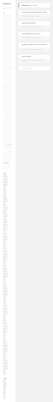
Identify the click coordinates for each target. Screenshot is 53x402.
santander (4, 130)
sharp (7, 133)
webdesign (5, 158)
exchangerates (8, 56)
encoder (9, 54)
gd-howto (7, 65)
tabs (5, 143)
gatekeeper (4, 65)
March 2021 (5, 196)
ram (10, 123)
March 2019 (5, 211)
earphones (6, 52)
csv (7, 41)
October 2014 (5, 274)
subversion (10, 141)
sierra (10, 133)
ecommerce (4, 53)
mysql (4, 104)
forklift (7, 62)
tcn (4, 144)
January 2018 (5, 222)
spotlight (4, 139)
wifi (6, 160)
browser (6, 29)
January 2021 (5, 199)
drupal (11, 51)
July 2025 (4, 187)
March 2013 (5, 303)
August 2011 (5, 332)
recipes (9, 124)
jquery (8, 87)
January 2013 (5, 306)
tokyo (4, 148)
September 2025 (5, 184)
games (10, 64)
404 (10, 14)
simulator (4, 134)
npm (9, 107)
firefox (11, 59)
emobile (4, 54)
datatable (7, 42)
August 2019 (5, 210)
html (7, 75)
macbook (10, 93)
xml (7, 168)
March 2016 (5, 248)
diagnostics (7, 45)
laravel (9, 89)
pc (10, 113)
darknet (9, 41)
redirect (7, 125)
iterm (9, 82)
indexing (6, 79)
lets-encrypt (7, 90)
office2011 (10, 108)
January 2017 (5, 234)
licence (10, 90)
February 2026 (5, 176)
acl (6, 15)
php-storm (10, 116)
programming (7, 122)
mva (10, 103)
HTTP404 (4, 396)
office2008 (7, 108)
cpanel (9, 39)
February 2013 (5, 305)
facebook (8, 57)
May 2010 (4, 355)
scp (6, 130)
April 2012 (4, 320)
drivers (8, 50)
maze (8, 97)
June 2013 (4, 299)
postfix (9, 120)
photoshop (4, 116)
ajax (8, 16)
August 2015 (5, 259)
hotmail (10, 73)
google (10, 67)
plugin (10, 118)
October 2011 (5, 329)
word (11, 161)
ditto (9, 47)
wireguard (8, 161)
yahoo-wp (10, 168)
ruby (8, 129)
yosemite (7, 169)
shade (9, 132)
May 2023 (4, 190)
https (5, 76)
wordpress (6, 163)
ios (10, 80)
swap (6, 142)
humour (7, 76)
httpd (4, 76)
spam (7, 138)
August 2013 (5, 296)
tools (5, 148)
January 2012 (5, 325)
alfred (9, 16)
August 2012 (5, 314)
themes (4, 146)
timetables (4, 147)
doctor (10, 48)
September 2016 (5, 239)
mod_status (8, 101)
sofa (7, 136)
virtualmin (9, 155)
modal (6, 100)
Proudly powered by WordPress (26, 68)
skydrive (10, 134)
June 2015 (4, 262)
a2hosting (4, 15)
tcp (5, 144)
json (9, 87)
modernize (8, 100)
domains (8, 49)
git (6, 66)
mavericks (10, 96)
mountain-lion (7, 102)
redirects (9, 125)
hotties (4, 74)
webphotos (6, 159)
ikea (8, 77)
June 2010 (4, 354)
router (5, 129)
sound (9, 137)
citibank (4, 34)
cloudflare (7, 34)
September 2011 (5, 331)
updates (10, 152)
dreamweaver (5, 50)
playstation (7, 118)
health (7, 70)
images (11, 78)
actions (8, 15)
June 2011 (4, 335)
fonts (10, 61)
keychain (7, 88)
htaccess (4, 75)
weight (10, 159)
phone (11, 114)
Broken (4, 381)
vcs (6, 154)
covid (6, 39)
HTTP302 (4, 392)
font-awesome (8, 61)
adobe (10, 15)
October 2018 (5, 216)
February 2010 (5, 360)
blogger (9, 25)
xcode (6, 168)
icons (6, 77)
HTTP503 (4, 398)
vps (10, 156)
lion (5, 91)
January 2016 (5, 251)
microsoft (4, 99)
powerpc (8, 121)
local (10, 92)
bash (10, 23)
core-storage (7, 37)
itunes (11, 82)
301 (6, 14)
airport (6, 16)
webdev (8, 158)
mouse (10, 102)
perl (6, 114)
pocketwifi (7, 119)
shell (8, 133)
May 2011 (4, 337)
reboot (6, 124)
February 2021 (5, 198)
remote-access (10, 127)
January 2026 (5, 178)
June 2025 (4, 188)
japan (4, 84)
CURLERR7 (4, 387)
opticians (10, 109)
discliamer (10, 46)
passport (7, 112)
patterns (4, 113)
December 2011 (5, 326)
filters (7, 59)
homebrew (10, 72)
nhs (11, 106)
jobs (3, 87)
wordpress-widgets (8, 165)
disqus (7, 47)
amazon (4, 17)
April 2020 (4, 205)
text (11, 145)
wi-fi (11, 159)
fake (3, 58)
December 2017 (5, 224)
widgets (4, 160)
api (8, 19)
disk (3, 47)
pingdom (9, 117)
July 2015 (4, 260)
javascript (5, 85)
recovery (4, 125)
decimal (4, 43)
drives (11, 50)
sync (8, 142)
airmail (4, 16)
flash (6, 60)
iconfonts (4, 77)
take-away (10, 143)
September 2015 (5, 257)
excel (10, 55)
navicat (6, 104)
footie (5, 62)
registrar (4, 127)
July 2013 (4, 297)
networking (5, 106)
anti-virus (8, 17)
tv (10, 149)
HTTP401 (4, 393)
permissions (8, 114)
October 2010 (5, 348)
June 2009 (4, 372)
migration (7, 99)
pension (4, 114)
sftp (7, 132)
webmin (4, 159)
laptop (6, 89)
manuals (11, 95)
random (4, 124)
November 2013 (5, 291)
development (7, 44)
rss (6, 129)
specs (9, 138)
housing (8, 74)
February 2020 (5, 207)
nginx (10, 106)
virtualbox (6, 155)
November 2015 (5, 254)
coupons (7, 38)
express (4, 57)
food (3, 62)
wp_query (11, 167)
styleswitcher (10, 140)
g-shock (6, 64)
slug (8, 135)
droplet (9, 51)
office (5, 108)
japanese (9, 84)
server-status (5, 132)
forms (9, 62)
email (9, 53)
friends (10, 63)
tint (9, 147)
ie (7, 77)
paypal (7, 113)
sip (6, 134)
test (10, 145)
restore (6, 128)
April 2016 (4, 247)
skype (4, 135)
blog (7, 25)
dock (3, 48)
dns (10, 47)
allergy (11, 16)
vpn (8, 156)
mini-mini (10, 99)
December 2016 (5, 236)
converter (7, 36)
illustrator (4, 78)
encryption (4, 55)
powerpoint (10, 121)
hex (8, 71)
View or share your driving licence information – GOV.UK (34, 12)
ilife (9, 77)
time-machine (8, 146)
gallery (8, 64)
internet (6, 80)
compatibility (10, 35)
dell (5, 43)
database (4, 42)
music (9, 103)
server (11, 131)
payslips (9, 113)
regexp (9, 126)
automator (4, 22)
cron (10, 40)
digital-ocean (6, 46)
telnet (4, 145)
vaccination (4, 154)
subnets (4, 141)
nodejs (7, 107)
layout (4, 90)
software (4, 137)
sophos (7, 137)
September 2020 (5, 201)
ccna (11, 31)
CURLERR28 (4, 383)
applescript (8, 20)
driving (4, 51)
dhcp (10, 44)
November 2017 (5, 225)
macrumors (9, 94)
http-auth (11, 75)
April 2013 (4, 302)
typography (7, 151)
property (10, 122)
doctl (8, 48)
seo (9, 131)
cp (7, 39)
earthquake (10, 52)
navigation (9, 104)
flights (11, 60)
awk (8, 22)
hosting (6, 73)
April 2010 (4, 357)
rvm (9, 129)
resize (4, 128)
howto (10, 74)
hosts (8, 73)
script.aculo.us (9, 130)
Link (23, 16)
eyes (6, 57)
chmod (6, 33)
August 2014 (5, 277)
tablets (4, 143)
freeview (8, 63)
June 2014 (4, 280)
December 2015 (5, 253)
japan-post (6, 84)
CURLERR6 (4, 386)
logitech (6, 93)
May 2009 (4, 374)
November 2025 (5, 181)
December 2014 (5, 271)
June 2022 (4, 193)
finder (9, 59)
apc (7, 19)
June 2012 (4, 317)
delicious (38, 60)
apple (10, 19)
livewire (8, 92)
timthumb (7, 147)
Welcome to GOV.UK (26, 56)
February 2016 (5, 250)
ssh (7, 139)
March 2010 (5, 358)
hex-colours (10, 71)
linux (4, 91)
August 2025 (5, 185)
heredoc (6, 71)
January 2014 (5, 288)
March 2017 (5, 233)
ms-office (6, 103)
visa (3, 156)
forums (4, 63)
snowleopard (5, 136)
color (11, 34)
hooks (4, 73)
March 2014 (5, 285)
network (4, 105)
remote (7, 127)
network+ (7, 105)
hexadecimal (5, 72)
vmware (7, 156)
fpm (6, 63)
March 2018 (5, 219)
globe (10, 66)
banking (6, 23)
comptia (4, 36)
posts (5, 121)
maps (4, 96)
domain (6, 49)
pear (11, 113)
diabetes (4, 45)
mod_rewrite (5, 101)
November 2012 (5, 309)
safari (11, 129)
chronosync (8, 33)
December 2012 (5, 308)
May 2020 (4, 204)
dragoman (10, 49)
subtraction (6, 141)
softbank (10, 136)
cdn (3, 32)
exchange (4, 56)
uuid (9, 153)
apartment (7, 18)
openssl (8, 109)
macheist (4, 94)
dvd (3, 52)
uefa (3, 152)
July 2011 (4, 334)
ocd (3, 108)
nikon (4, 107)
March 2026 (5, 175)
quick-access (8, 123)
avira (7, 22)
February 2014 (5, 286)
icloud (10, 76)
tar (3, 144)
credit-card (7, 40)
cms (9, 34)
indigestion (8, 79)
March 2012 (5, 322)
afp (11, 15)
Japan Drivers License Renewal (28, 23)
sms (9, 135)
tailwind (7, 143)
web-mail (8, 157)
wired (6, 161)
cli (5, 34)
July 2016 (4, 242)
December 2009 (5, 363)
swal (5, 142)
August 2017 (5, 230)
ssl (11, 139)
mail (4, 95)
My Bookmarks (7, 3)
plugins (4, 119)
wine (4, 161)
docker (5, 48)
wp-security (7, 167)
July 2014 (4, 279)
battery (4, 24)
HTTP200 (4, 389)
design (10, 43)
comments (4, 35)
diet (3, 46)
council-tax (4, 38)
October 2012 (5, 311)
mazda (7, 97)
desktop (4, 44)
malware (6, 95)
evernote (8, 55)
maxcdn (4, 97)
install (4, 80)
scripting (4, 131)
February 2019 (5, 213)
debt (10, 42)
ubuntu (10, 151)
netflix (11, 104)
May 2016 (4, 245)
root (3, 129)
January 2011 (5, 343)
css (6, 41)
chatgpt (8, 32)
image (9, 78)
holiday (8, 72)
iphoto (8, 81)
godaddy (8, 67)
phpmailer (4, 117)
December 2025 (5, 179)
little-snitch (7, 91)
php (8, 116)
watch (11, 156)
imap (4, 79)
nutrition (11, 107)
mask (8, 96)
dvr (4, 52)
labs (10, 88)
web (6, 157)
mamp (8, 95)
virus (11, 155)
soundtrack (4, 138)
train (11, 148)
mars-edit (6, 96)
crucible (4, 41)
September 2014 (5, 276)
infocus (11, 79)
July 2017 (4, 231)
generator (4, 66)
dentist (7, 43)
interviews (8, 80)
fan (4, 58)
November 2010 (5, 346)
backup (4, 23)
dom (3, 49)
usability (5, 153)
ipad (3, 81)
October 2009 (5, 366)
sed (8, 131)
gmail (4, 67)
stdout (7, 140)
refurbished (4, 126)
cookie (9, 36)
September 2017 (5, 228)
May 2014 (4, 282)
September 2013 (5, 294)
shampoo (4, 133)
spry (6, 139)
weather (4, 157)
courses (4, 39)
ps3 (3, 123)
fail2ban (11, 57)
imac (7, 78)
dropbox (7, 51)
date (9, 42)
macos (7, 94)
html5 (8, 75)
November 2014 (5, 273)
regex (7, 126)
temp (5, 145)
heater (4, 71)
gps (3, 68)
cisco (11, 33)
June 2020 (4, 202)
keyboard (4, 88)
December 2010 (5, 345)
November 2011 (5, 328)
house (6, 74)
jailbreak (10, 83)
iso (7, 82)
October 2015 (5, 256)
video (8, 154)
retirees (8, 128)
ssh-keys (10, 139)
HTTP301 (4, 390)
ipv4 (6, 82)
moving (4, 103)
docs (7, 48)
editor (7, 53)
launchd (11, 89)
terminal (8, 145)
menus (9, 98)
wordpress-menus (5, 164)
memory (4, 98)
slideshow (6, 135)
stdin (5, 140)
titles (11, 147)
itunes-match (5, 83)
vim (9, 154)
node (5, 107)
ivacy (7, 83)
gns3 (5, 67)
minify (4, 100)
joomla (5, 87)
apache (4, 18)
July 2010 (4, 352)
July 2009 (4, 371)
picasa (7, 117)
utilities (7, 153)
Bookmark (33, 16)
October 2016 (5, 237)
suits (4, 142)
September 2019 (5, 208)
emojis (7, 54)
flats (8, 60)
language (4, 89)
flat (7, 60)
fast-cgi (7, 58)
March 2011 (5, 340)
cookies (4, 37)
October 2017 (5, 227)
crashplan (4, 40)
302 (8, 14)
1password (4, 14)
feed (8, 58)
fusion (4, 64)
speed (10, 138)
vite (4, 156)
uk (41, 16)
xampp (4, 168)
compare (7, 35)
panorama (4, 112)
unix (8, 152)
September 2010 (5, 349)
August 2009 (5, 369)
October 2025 (5, 182)
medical (10, 97)
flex (9, 60)
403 (9, 14)
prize (3, 122)
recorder (11, 124)
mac (8, 93)
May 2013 (4, 300)
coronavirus (10, 37)
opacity (5, 109)
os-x (4, 111)
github (8, 66)
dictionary (10, 45)
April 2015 (4, 265)
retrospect (10, 128)
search (7, 131)
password (10, 112)
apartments (4, 19)
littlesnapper (5, 92)
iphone (5, 81)
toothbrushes (8, 148)
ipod (9, 81)
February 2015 (5, 268)
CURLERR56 (4, 384)
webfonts (11, 158)
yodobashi (4, 169)
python (5, 123)
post (7, 120)
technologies (9, 144)
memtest (7, 98)
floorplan (4, 61)
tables (10, 142)
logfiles (4, 93)
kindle (9, 88)
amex (6, 17)
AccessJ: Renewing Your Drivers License (30, 33)
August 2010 (5, 351)
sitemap (8, 134)
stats (4, 140)
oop (3, 109)
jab (8, 83)
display (5, 47)
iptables (4, 82)
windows (8, 160)
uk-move (6, 152)
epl (6, 55)
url (3, 153)
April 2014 (4, 283)
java (11, 84)
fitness (4, 60)
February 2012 (5, 323)
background (10, 22)
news (8, 106)
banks (9, 23)
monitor (4, 102)
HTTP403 (4, 395)
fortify (11, 62)
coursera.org (10, 38)
